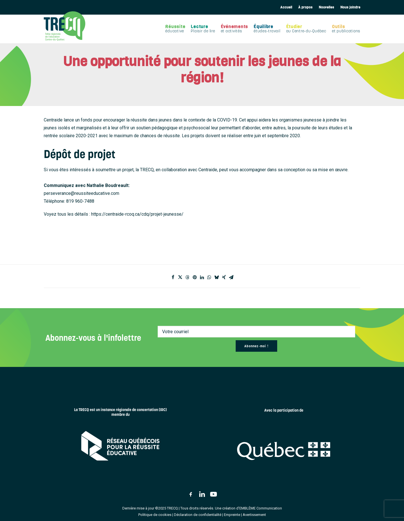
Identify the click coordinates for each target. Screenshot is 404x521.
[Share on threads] (187, 277)
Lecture (203, 28)
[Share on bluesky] (216, 277)
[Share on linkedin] (202, 277)
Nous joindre (350, 7)
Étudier (306, 28)
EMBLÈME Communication (260, 508)
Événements (234, 28)
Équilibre (267, 28)
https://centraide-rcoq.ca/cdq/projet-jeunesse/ (137, 214)
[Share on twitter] (180, 277)
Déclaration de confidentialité (197, 515)
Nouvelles (326, 7)
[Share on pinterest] (194, 277)
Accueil (286, 7)
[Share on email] (231, 277)
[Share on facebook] (172, 277)
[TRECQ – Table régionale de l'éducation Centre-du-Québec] (64, 26)
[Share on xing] (224, 277)
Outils (346, 28)
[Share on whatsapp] (209, 277)
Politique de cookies (154, 515)
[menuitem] (286, 7)
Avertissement (254, 515)
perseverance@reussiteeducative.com (81, 193)
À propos (305, 7)
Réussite (175, 28)
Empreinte (232, 515)
